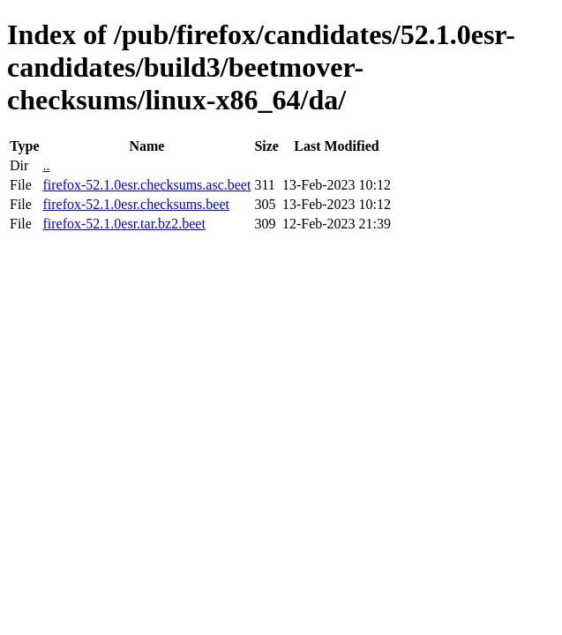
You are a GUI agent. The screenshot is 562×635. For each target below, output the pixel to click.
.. (45, 165)
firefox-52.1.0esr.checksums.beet (135, 204)
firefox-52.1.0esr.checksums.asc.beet (146, 184)
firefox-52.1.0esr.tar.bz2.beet (123, 223)
